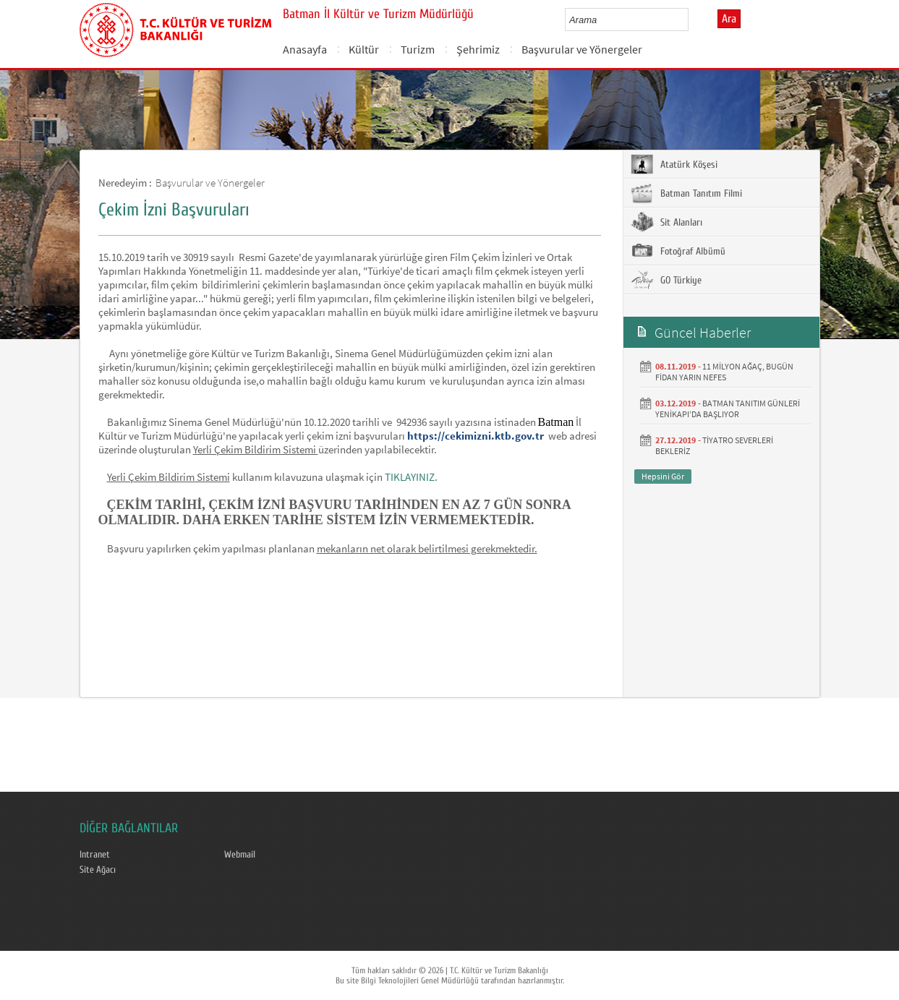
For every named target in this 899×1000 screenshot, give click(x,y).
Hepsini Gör (663, 476)
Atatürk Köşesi (674, 164)
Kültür (364, 49)
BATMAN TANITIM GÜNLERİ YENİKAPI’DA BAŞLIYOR (727, 408)
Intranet (95, 854)
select (692, 19)
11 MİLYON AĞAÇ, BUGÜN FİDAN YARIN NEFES (724, 372)
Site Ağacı (98, 870)
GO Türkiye (666, 280)
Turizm (418, 49)
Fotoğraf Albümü (678, 251)
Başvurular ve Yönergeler (581, 49)
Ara (729, 18)
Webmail (239, 854)
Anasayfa (305, 49)
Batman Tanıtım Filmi (686, 193)
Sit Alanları (666, 222)
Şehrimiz (478, 49)
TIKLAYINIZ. (411, 477)
